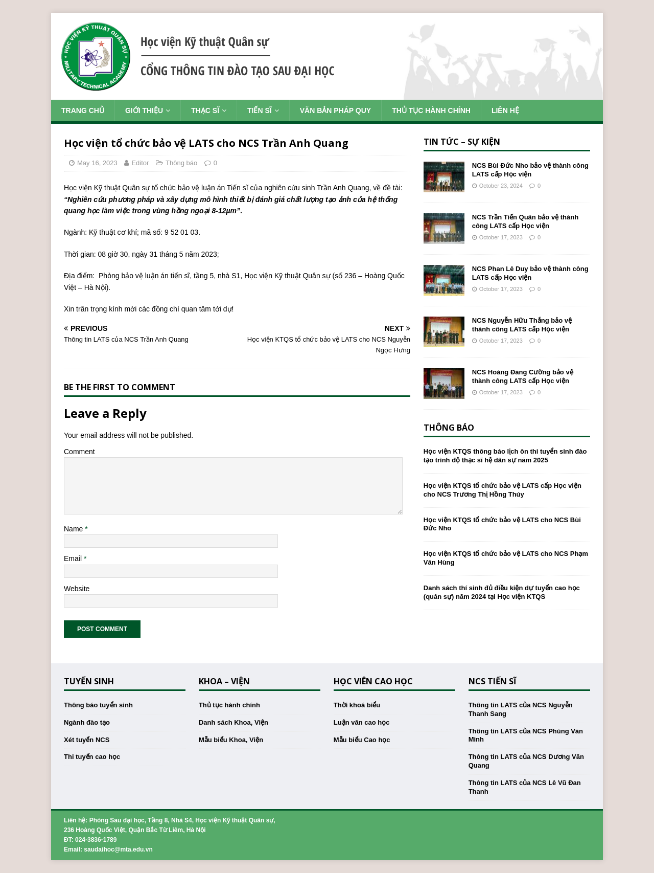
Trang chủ (82, 110)
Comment (79, 451)
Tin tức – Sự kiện (462, 141)
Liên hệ (505, 110)
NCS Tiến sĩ (492, 681)
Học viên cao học (373, 681)
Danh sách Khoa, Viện (233, 722)
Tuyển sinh (89, 681)
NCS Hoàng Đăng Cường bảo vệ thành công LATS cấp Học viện (522, 376)
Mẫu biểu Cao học (362, 740)
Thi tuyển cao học (92, 756)
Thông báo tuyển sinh (98, 705)
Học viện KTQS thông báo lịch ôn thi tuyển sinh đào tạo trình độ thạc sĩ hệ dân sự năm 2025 (505, 455)
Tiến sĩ (259, 110)
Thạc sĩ (205, 110)
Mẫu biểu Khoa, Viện (231, 740)
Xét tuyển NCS (86, 740)
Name (74, 529)
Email (74, 558)
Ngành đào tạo (87, 722)
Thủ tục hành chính (431, 110)
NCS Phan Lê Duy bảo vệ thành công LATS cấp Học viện (530, 273)
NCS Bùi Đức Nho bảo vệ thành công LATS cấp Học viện (530, 170)
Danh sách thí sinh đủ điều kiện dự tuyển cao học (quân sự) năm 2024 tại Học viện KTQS (502, 592)
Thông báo (181, 163)
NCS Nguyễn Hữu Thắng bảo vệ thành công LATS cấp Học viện (522, 325)
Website (76, 589)
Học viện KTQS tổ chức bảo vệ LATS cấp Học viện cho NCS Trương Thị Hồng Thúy (502, 490)
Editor (140, 163)
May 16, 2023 (97, 163)
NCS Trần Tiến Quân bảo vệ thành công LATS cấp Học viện (525, 221)
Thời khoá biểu (357, 705)
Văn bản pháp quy (335, 110)
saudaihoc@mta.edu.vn (118, 849)
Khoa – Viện (224, 681)
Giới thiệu (144, 110)
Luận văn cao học (362, 722)
